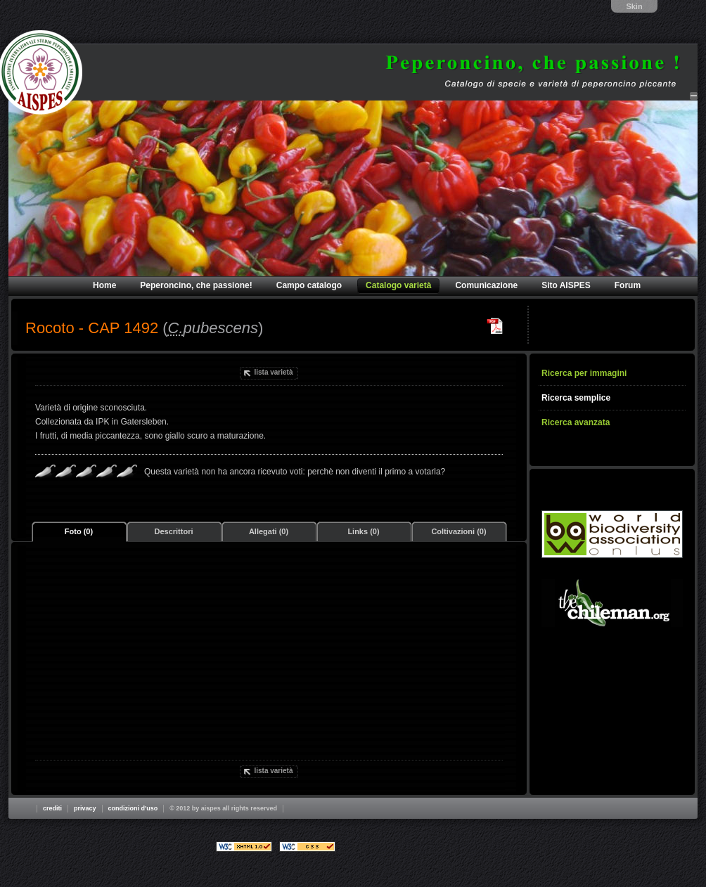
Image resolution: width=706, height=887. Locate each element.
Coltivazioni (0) (458, 531)
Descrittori (173, 531)
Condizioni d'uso (133, 808)
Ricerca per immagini (584, 373)
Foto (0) (79, 531)
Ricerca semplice (575, 398)
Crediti (52, 808)
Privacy (85, 808)
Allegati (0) (268, 531)
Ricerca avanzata (575, 422)
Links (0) (363, 531)
